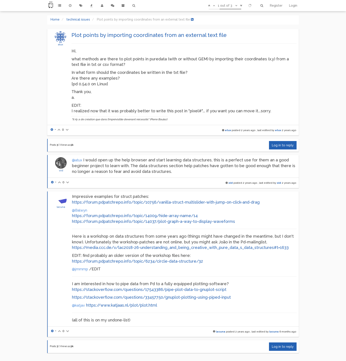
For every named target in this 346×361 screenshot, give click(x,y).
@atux (77, 160)
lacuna (61, 206)
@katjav (78, 305)
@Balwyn (79, 210)
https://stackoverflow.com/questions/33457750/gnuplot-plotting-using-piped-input (151, 297)
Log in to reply (283, 145)
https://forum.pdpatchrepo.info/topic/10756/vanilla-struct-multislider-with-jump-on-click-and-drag (166, 202)
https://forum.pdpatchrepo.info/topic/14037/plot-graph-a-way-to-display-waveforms (153, 221)
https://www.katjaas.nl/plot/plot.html (121, 305)
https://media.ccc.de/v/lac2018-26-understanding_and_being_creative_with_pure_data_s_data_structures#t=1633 (180, 247)
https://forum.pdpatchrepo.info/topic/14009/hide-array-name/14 (135, 215)
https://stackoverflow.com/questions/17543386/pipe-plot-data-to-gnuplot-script (149, 289)
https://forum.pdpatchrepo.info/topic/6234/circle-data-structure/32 (137, 261)
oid (61, 170)
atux (60, 44)
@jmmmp (80, 269)
